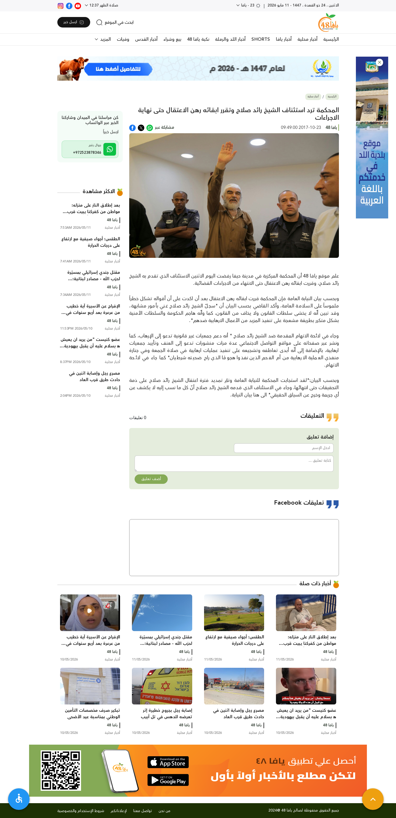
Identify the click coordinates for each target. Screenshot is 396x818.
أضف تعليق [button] (151, 479)
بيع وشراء (172, 39)
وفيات (123, 39)
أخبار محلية (307, 39)
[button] (379, 62)
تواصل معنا (142, 811)
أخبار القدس (146, 39)
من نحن (164, 811)
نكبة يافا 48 (198, 39)
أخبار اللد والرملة (230, 39)
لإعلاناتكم (119, 811)
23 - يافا (250, 5)
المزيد (105, 39)
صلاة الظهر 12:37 (103, 5)
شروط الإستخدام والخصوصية (80, 811)
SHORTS (260, 39)
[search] (114, 22)
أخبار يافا (284, 39)
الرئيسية (331, 39)
